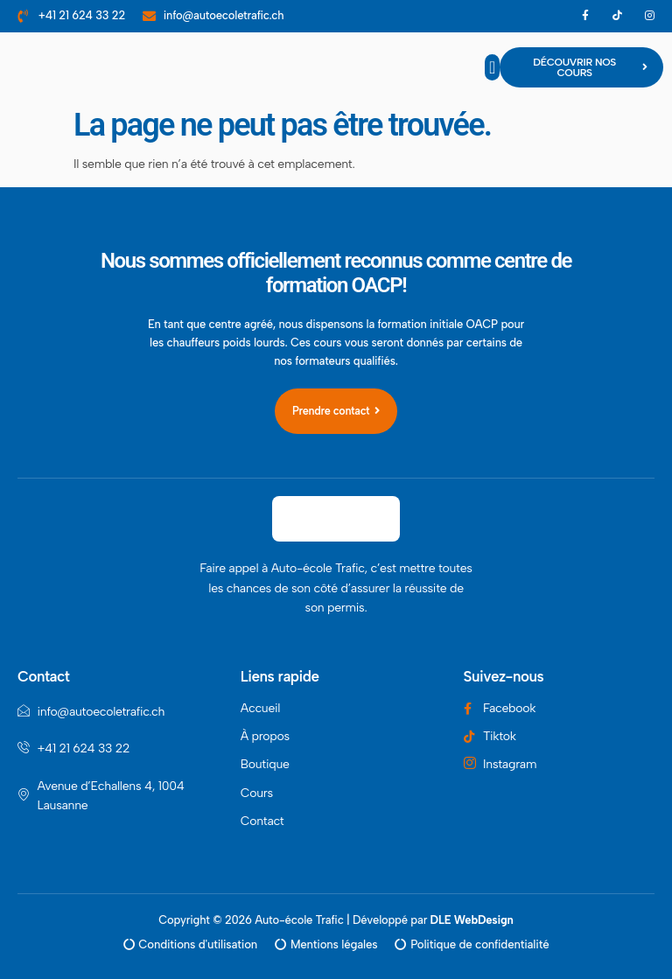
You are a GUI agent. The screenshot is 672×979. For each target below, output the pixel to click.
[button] (492, 67)
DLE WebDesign (472, 919)
